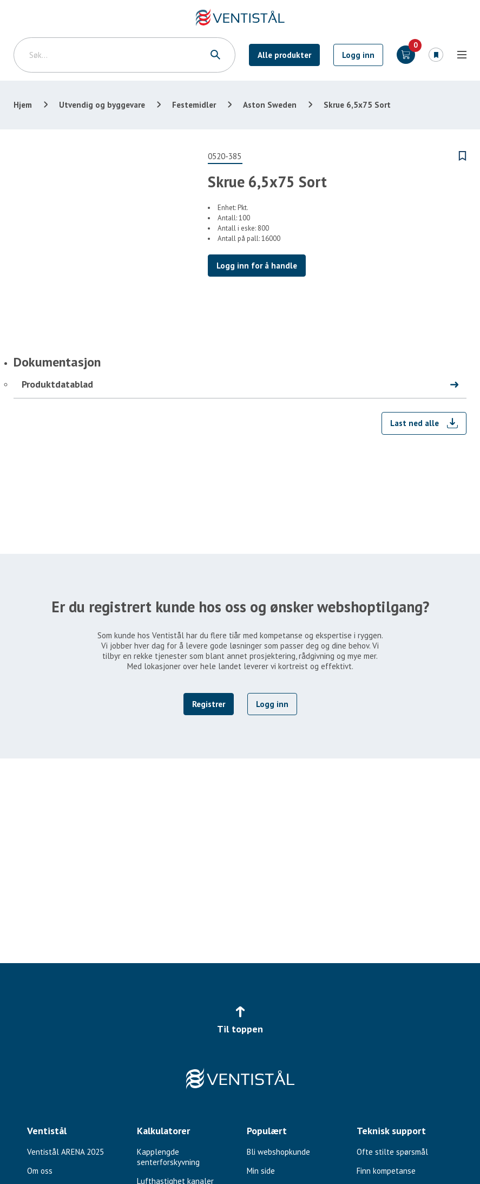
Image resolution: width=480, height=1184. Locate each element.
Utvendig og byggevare (102, 105)
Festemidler (194, 105)
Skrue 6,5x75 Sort (357, 105)
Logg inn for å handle (256, 265)
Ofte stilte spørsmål (392, 1152)
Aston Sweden (270, 105)
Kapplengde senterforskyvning (168, 1157)
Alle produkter (284, 55)
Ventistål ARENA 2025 (65, 1152)
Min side (261, 1171)
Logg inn (358, 55)
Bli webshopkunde (278, 1152)
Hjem (23, 105)
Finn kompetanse (386, 1171)
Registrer (208, 704)
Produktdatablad (57, 384)
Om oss (39, 1171)
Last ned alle (414, 423)
